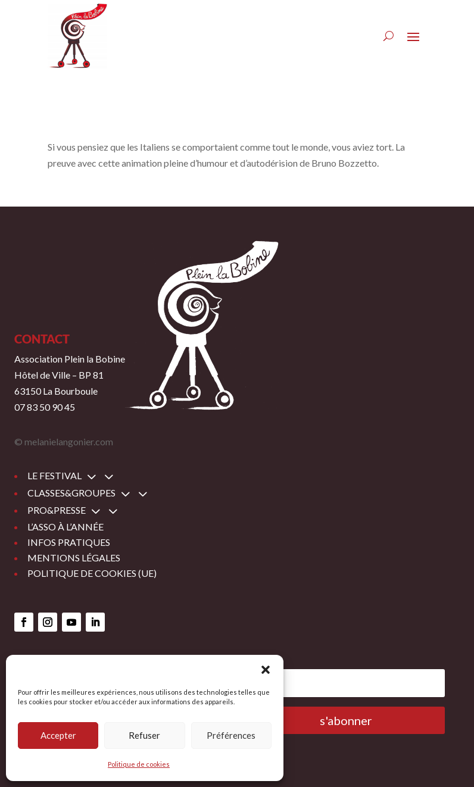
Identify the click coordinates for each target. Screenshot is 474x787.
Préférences (231, 735)
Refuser (144, 735)
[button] (266, 670)
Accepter (58, 735)
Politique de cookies (139, 764)
